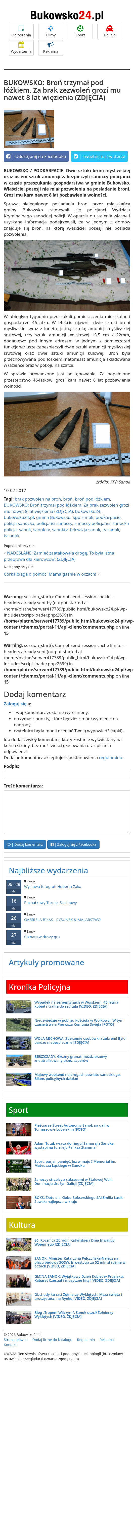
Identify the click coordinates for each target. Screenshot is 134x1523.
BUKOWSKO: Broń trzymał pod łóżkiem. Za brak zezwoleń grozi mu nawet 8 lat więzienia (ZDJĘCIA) (66, 508)
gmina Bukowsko (53, 517)
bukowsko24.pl (19, 517)
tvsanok (11, 535)
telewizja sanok (85, 529)
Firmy (51, 31)
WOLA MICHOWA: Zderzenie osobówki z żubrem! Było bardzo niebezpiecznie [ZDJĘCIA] (79, 1040)
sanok (25, 529)
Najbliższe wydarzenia (48, 870)
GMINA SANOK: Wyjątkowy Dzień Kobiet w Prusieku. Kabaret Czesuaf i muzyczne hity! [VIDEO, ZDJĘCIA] (79, 1278)
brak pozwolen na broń (38, 499)
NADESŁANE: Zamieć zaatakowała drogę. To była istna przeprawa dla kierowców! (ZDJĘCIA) (59, 556)
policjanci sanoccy (54, 523)
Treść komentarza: (23, 786)
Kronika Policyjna (40, 987)
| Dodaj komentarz (25, 844)
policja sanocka (19, 523)
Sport (80, 31)
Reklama (51, 48)
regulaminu (110, 757)
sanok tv (41, 529)
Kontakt (10, 1344)
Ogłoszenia (21, 31)
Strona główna (16, 1339)
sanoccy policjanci (92, 523)
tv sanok (111, 529)
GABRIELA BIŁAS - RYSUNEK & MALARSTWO (67, 917)
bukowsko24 (87, 511)
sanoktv (60, 529)
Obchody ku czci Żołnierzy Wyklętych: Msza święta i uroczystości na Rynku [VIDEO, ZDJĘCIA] (78, 1296)
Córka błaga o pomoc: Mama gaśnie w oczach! (50, 574)
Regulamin (86, 1339)
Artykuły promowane (46, 962)
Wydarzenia (21, 48)
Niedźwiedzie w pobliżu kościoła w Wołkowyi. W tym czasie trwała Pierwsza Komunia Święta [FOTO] (78, 1022)
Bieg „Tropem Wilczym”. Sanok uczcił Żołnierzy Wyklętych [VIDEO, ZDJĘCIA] (73, 1314)
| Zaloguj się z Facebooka (73, 844)
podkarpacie (108, 517)
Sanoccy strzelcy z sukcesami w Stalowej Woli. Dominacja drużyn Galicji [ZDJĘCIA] (73, 1181)
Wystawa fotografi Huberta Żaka (67, 884)
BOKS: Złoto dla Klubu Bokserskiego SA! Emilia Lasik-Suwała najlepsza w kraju (79, 1199)
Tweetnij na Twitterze (99, 156)
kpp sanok (83, 517)
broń (68, 499)
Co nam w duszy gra (67, 934)
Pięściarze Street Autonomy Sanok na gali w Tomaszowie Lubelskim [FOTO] (71, 1127)
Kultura (22, 1225)
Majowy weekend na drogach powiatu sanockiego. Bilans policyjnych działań (77, 1076)
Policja (110, 31)
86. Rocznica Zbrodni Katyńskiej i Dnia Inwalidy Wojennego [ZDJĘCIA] (74, 1242)
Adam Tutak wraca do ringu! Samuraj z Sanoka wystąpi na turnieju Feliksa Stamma (74, 1145)
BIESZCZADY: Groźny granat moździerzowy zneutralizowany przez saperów (70, 1058)
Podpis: (11, 766)
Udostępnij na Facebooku (36, 156)
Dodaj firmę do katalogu (52, 1339)
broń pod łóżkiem (92, 499)
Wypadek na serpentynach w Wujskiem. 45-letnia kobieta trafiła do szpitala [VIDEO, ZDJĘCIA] (76, 1004)
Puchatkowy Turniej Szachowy (67, 900)
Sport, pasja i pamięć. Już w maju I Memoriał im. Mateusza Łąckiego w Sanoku (75, 1163)
